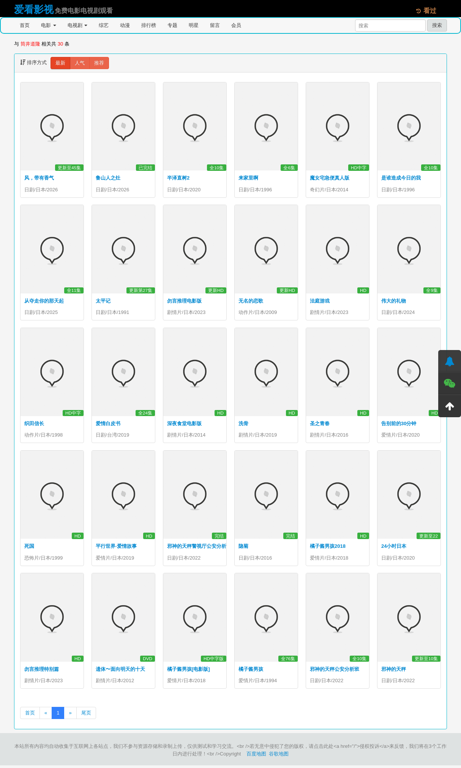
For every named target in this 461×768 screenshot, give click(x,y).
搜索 (437, 25)
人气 (80, 63)
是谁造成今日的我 (401, 178)
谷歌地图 (279, 756)
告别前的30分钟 (398, 424)
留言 (215, 25)
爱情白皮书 (108, 424)
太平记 (103, 301)
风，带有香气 (39, 178)
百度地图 (256, 756)
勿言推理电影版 (184, 301)
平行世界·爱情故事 (116, 547)
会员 (236, 25)
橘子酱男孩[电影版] (188, 671)
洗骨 (243, 424)
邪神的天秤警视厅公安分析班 (199, 547)
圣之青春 (320, 424)
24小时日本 (393, 547)
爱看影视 (34, 9)
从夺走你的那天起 (44, 301)
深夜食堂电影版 (184, 424)
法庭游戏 (320, 301)
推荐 (99, 63)
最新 (60, 63)
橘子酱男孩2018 (328, 547)
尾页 (86, 715)
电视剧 (78, 25)
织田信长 (34, 424)
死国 (29, 547)
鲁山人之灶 (108, 178)
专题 (172, 25)
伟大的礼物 (393, 301)
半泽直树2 (178, 178)
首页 (25, 25)
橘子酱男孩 (250, 671)
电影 (48, 25)
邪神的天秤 (393, 671)
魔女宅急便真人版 (329, 178)
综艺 (104, 25)
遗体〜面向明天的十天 (120, 671)
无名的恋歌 (250, 301)
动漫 (125, 25)
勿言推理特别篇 (41, 671)
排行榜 (148, 25)
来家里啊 (248, 178)
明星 (194, 25)
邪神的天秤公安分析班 (334, 671)
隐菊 (243, 547)
